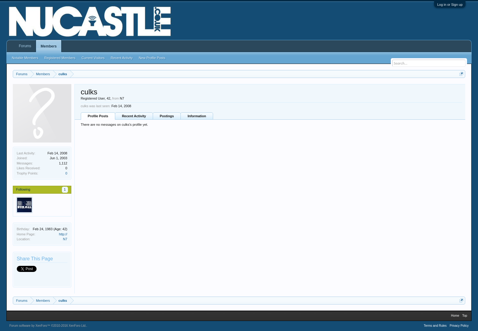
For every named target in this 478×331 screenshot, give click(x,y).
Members (49, 46)
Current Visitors (93, 58)
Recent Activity (134, 116)
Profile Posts (98, 116)
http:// (63, 234)
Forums (25, 46)
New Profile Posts (152, 58)
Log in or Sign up (449, 4)
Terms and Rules (435, 325)
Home (455, 315)
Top (464, 315)
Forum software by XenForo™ (48, 325)
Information (196, 116)
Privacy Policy (459, 325)
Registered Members (60, 58)
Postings (167, 116)
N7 (65, 239)
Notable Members (25, 58)
